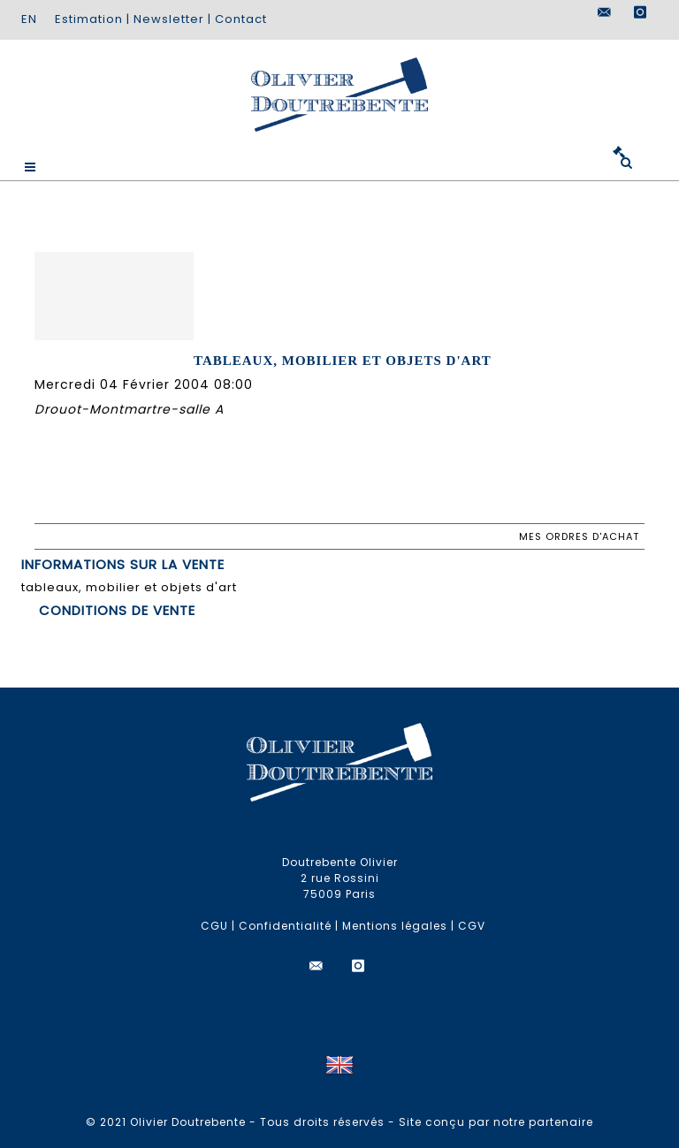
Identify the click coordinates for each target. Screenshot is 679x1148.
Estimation (89, 19)
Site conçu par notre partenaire (496, 1121)
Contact (241, 19)
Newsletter (169, 19)
